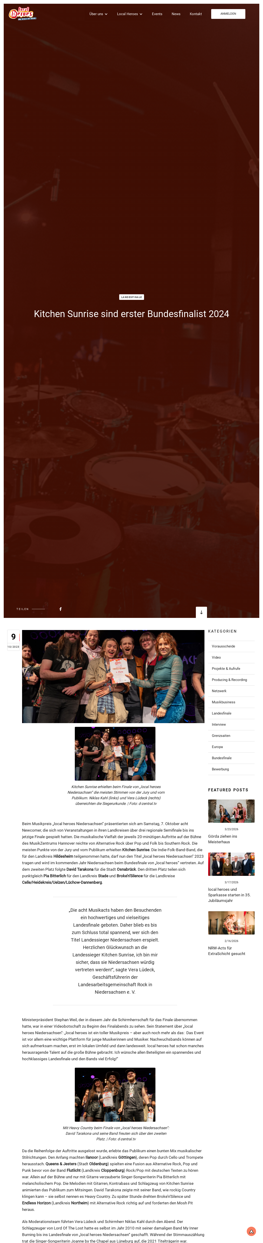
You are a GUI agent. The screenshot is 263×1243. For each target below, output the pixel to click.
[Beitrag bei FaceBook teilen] (49, 609)
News (176, 14)
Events (157, 14)
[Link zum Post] (231, 811)
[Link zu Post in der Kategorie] (231, 646)
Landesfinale (131, 297)
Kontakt (196, 14)
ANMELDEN (228, 13)
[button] (98, 13)
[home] (22, 13)
